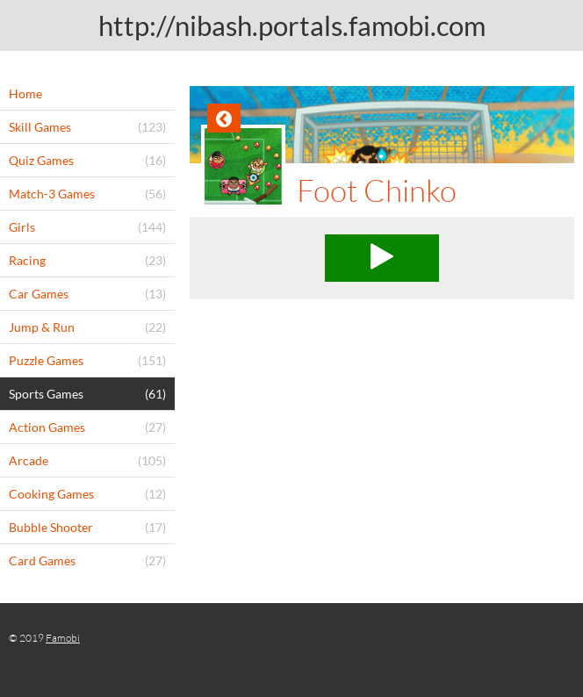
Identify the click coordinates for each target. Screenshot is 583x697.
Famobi (63, 637)
